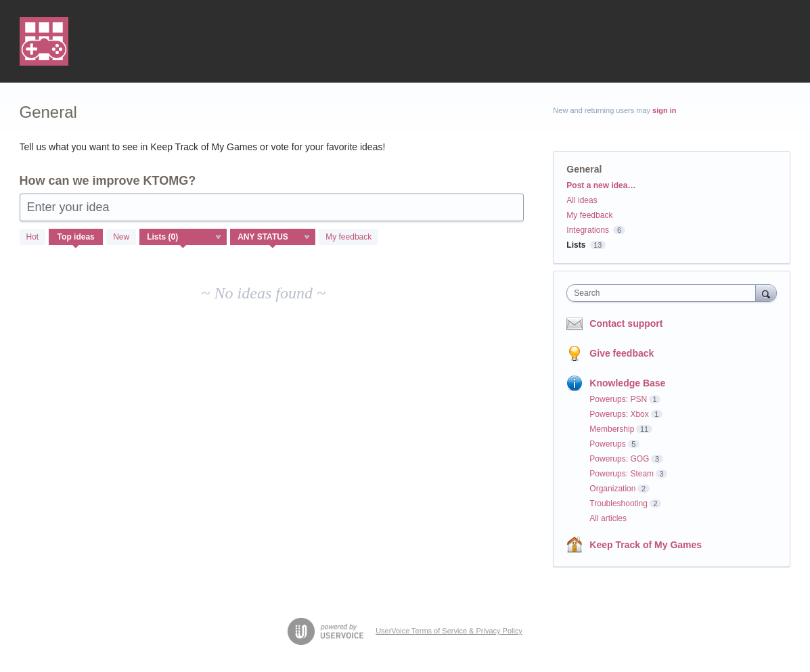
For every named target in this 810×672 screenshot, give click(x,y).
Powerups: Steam (621, 473)
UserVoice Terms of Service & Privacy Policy (449, 631)
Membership (611, 429)
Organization (612, 488)
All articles (608, 518)
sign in (664, 110)
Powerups (607, 444)
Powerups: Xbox (618, 414)
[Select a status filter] (273, 237)
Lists (575, 245)
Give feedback (621, 353)
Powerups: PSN (618, 399)
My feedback (348, 237)
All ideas (581, 200)
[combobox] (664, 293)
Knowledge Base (627, 383)
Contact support (625, 323)
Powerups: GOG (619, 459)
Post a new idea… (600, 185)
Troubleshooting (618, 503)
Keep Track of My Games (645, 544)
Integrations (587, 230)
